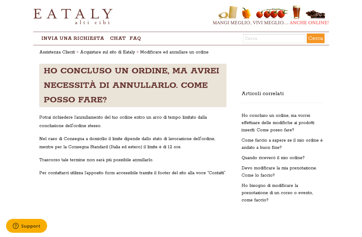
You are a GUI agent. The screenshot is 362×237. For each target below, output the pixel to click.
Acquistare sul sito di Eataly (107, 52)
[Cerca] (274, 38)
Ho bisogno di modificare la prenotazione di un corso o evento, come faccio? (277, 193)
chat (118, 38)
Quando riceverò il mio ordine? (273, 158)
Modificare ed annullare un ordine (174, 52)
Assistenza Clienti (57, 52)
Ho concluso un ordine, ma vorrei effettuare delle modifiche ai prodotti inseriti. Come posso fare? (278, 123)
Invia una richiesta (72, 38)
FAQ (135, 38)
